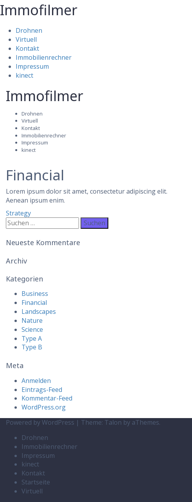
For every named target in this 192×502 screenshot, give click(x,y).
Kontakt (27, 48)
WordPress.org (44, 407)
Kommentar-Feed (47, 398)
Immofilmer (38, 10)
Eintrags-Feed (42, 389)
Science (32, 329)
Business (35, 293)
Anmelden (36, 380)
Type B (32, 347)
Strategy (18, 213)
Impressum (32, 66)
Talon (113, 422)
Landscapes (39, 311)
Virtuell (26, 39)
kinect (24, 75)
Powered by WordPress (40, 422)
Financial (34, 302)
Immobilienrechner (44, 57)
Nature (32, 320)
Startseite (36, 482)
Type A (32, 338)
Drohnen (29, 30)
